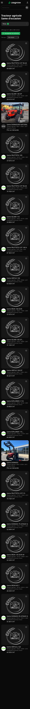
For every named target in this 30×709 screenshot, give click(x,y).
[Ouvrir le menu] (2, 2)
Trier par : (3, 37)
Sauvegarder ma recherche (11, 33)
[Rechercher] (26, 7)
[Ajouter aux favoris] (27, 104)
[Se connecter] (27, 2)
